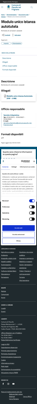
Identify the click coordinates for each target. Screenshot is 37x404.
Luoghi (3, 308)
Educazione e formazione (5, 275)
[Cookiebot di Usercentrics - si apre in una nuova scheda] (22, 161)
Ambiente (4, 255)
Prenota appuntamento (9, 350)
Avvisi (3, 297)
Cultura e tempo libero (8, 271)
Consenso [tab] (5, 167)
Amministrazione (12, 15)
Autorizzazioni (6, 264)
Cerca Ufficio (27, 396)
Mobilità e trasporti (25, 261)
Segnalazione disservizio (9, 347)
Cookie (3, 360)
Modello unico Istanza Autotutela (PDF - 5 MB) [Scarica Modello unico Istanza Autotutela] (19, 97)
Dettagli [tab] (14, 167)
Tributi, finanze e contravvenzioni (25, 272)
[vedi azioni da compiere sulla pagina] (16, 35)
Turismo (22, 277)
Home (3, 15)
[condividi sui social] (6, 35)
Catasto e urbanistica (8, 268)
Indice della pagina (18, 53)
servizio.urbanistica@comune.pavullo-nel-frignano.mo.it (18, 124)
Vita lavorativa (24, 280)
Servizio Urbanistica (11, 115)
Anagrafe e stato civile (8, 258)
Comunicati (5, 294)
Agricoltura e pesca (7, 252)
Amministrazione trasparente (11, 357)
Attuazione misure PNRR (9, 372)
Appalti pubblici (6, 261)
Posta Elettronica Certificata (10, 340)
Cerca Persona (14, 399)
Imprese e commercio (26, 258)
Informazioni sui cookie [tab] (27, 167)
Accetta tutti (18, 228)
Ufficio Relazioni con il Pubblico (11, 333)
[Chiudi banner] (34, 161)
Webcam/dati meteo (16, 394)
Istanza (3, 17)
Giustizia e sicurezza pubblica (26, 253)
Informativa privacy (7, 363)
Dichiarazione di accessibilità (10, 369)
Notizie (3, 291)
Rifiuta (18, 241)
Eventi (3, 311)
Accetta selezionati (18, 234)
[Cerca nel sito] (31, 7)
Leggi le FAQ (5, 344)
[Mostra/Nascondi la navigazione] (2, 7)
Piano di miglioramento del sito (11, 392)
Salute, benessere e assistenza (25, 266)
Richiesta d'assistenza (8, 354)
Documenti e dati (24, 15)
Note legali (4, 366)
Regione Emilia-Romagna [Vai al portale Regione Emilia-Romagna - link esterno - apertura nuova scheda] (10, 2)
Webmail (12, 396)
